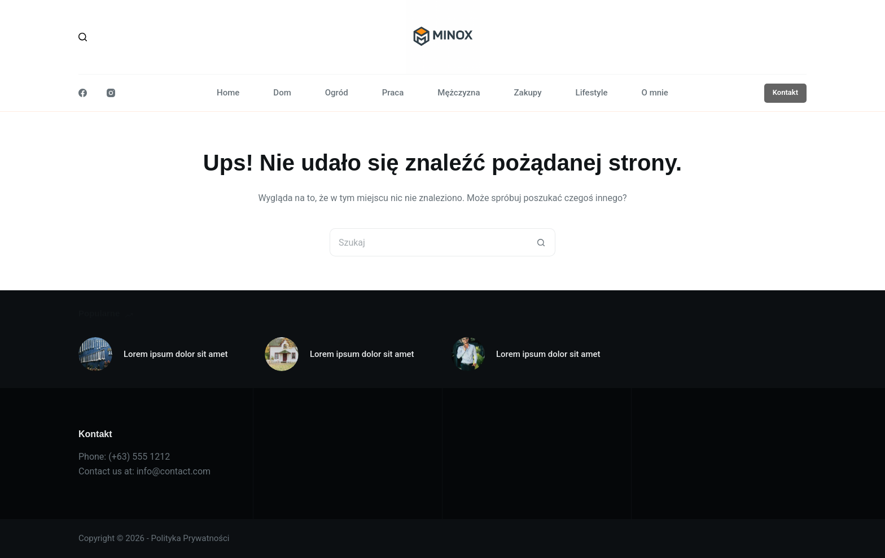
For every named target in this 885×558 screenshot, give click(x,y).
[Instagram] (111, 93)
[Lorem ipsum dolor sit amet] (95, 354)
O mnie (655, 93)
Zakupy (528, 93)
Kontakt (785, 92)
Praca (393, 93)
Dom (282, 93)
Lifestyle (592, 93)
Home (228, 93)
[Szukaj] (82, 37)
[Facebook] (82, 93)
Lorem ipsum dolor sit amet (176, 354)
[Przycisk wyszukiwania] (541, 242)
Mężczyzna (458, 93)
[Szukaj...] (428, 242)
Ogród (336, 93)
